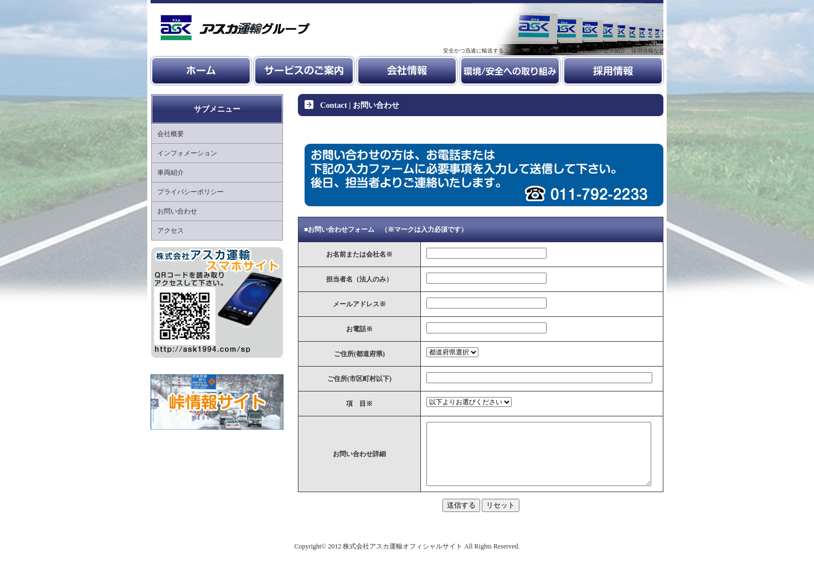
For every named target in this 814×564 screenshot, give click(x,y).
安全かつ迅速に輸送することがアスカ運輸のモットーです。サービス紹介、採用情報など (553, 51)
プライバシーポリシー (190, 192)
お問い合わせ (177, 211)
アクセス (170, 230)
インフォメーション (187, 153)
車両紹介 (170, 172)
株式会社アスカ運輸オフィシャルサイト (402, 557)
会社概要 (170, 134)
